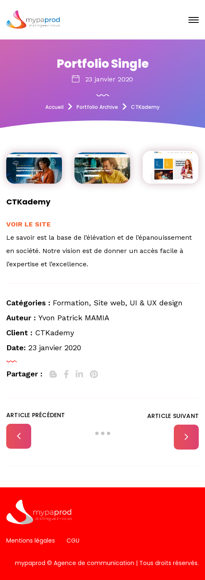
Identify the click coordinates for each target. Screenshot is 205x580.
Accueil (54, 107)
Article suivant (173, 416)
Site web (109, 302)
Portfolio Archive (97, 107)
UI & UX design (156, 302)
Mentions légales (30, 540)
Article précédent (35, 415)
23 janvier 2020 (109, 79)
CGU (73, 540)
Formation (71, 302)
